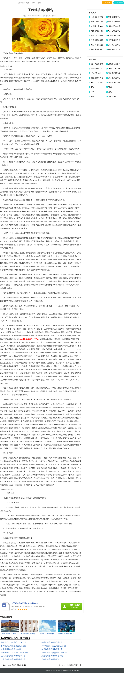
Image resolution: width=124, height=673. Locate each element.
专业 (33, 3)
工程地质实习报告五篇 (50, 659)
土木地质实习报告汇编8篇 (16, 665)
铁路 (92, 96)
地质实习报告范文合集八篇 (52, 656)
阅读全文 (46, 16)
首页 (27, 3)
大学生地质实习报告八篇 (11, 649)
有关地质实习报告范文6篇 (51, 642)
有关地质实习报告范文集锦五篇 (13, 646)
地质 (39, 3)
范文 (110, 92)
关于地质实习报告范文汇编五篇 (13, 642)
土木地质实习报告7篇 (73, 665)
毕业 (92, 92)
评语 (92, 87)
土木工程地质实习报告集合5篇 (13, 659)
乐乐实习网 (59, 670)
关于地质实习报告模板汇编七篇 (54, 653)
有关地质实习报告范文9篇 (51, 649)
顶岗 (110, 87)
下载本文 (55, 16)
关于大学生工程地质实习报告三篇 (14, 653)
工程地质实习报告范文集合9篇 (13, 656)
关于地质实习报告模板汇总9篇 (53, 646)
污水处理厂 (112, 96)
